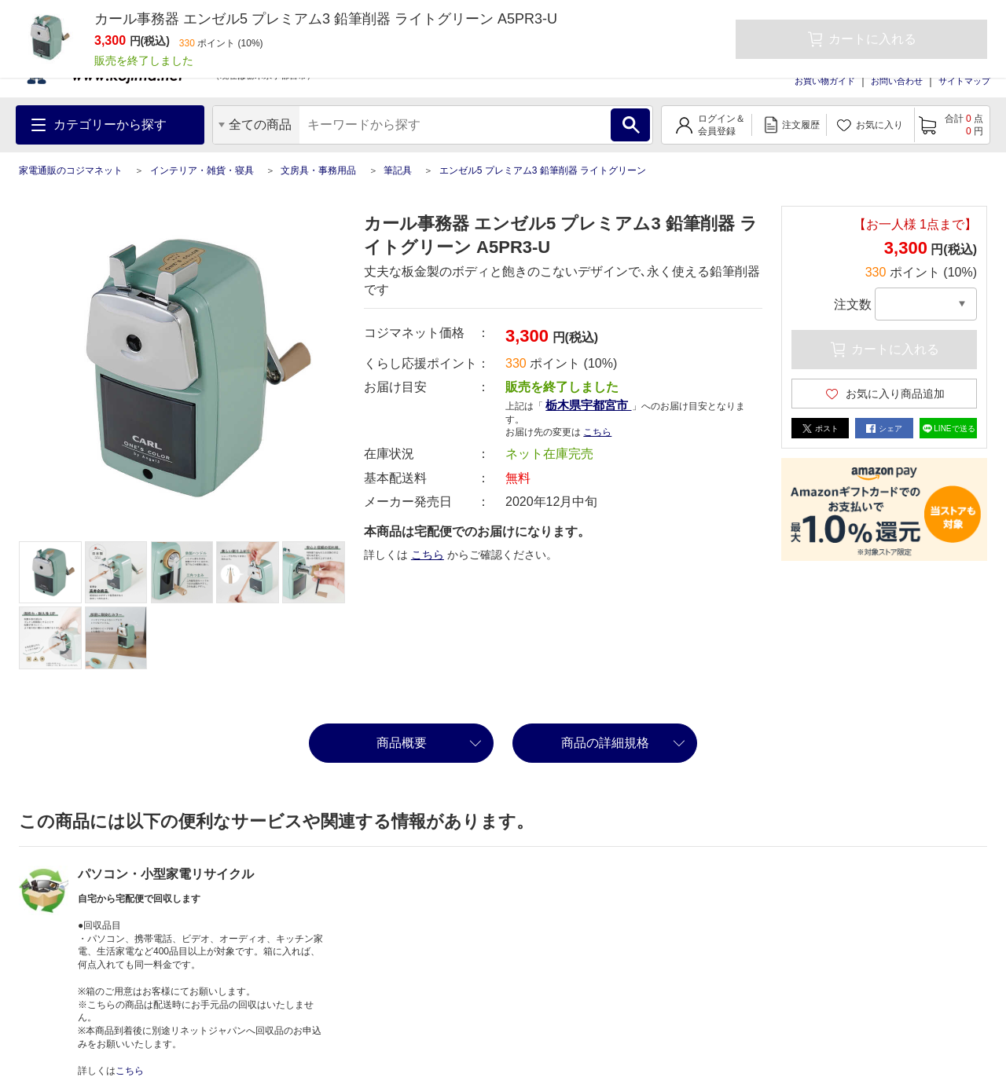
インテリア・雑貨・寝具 (202, 170)
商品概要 (401, 742)
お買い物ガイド (825, 81)
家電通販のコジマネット (71, 170)
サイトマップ (964, 81)
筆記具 (398, 170)
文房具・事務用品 (318, 170)
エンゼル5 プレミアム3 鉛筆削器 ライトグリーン (542, 170)
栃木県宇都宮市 (588, 405)
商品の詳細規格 (605, 742)
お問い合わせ (897, 81)
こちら (597, 432)
